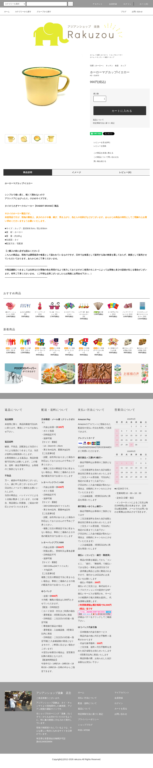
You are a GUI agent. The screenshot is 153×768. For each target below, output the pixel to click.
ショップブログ (85, 725)
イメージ (76, 172)
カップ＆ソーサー (117, 55)
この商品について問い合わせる (104, 157)
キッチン (100, 57)
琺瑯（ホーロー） (103, 55)
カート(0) (142, 4)
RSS (80, 730)
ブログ (121, 12)
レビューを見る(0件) (100, 142)
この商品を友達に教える (101, 153)
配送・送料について (87, 703)
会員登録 (111, 4)
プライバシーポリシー (88, 719)
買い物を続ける (98, 161)
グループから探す (42, 12)
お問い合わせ (135, 12)
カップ (112, 57)
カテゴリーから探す (21, 12)
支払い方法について (87, 698)
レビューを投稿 (98, 146)
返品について (98, 120)
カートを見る (120, 708)
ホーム (7, 12)
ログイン (125, 4)
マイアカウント (121, 692)
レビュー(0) (125, 172)
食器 (106, 57)
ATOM (87, 730)
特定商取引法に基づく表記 (103, 123)
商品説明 (27, 172)
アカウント (96, 4)
